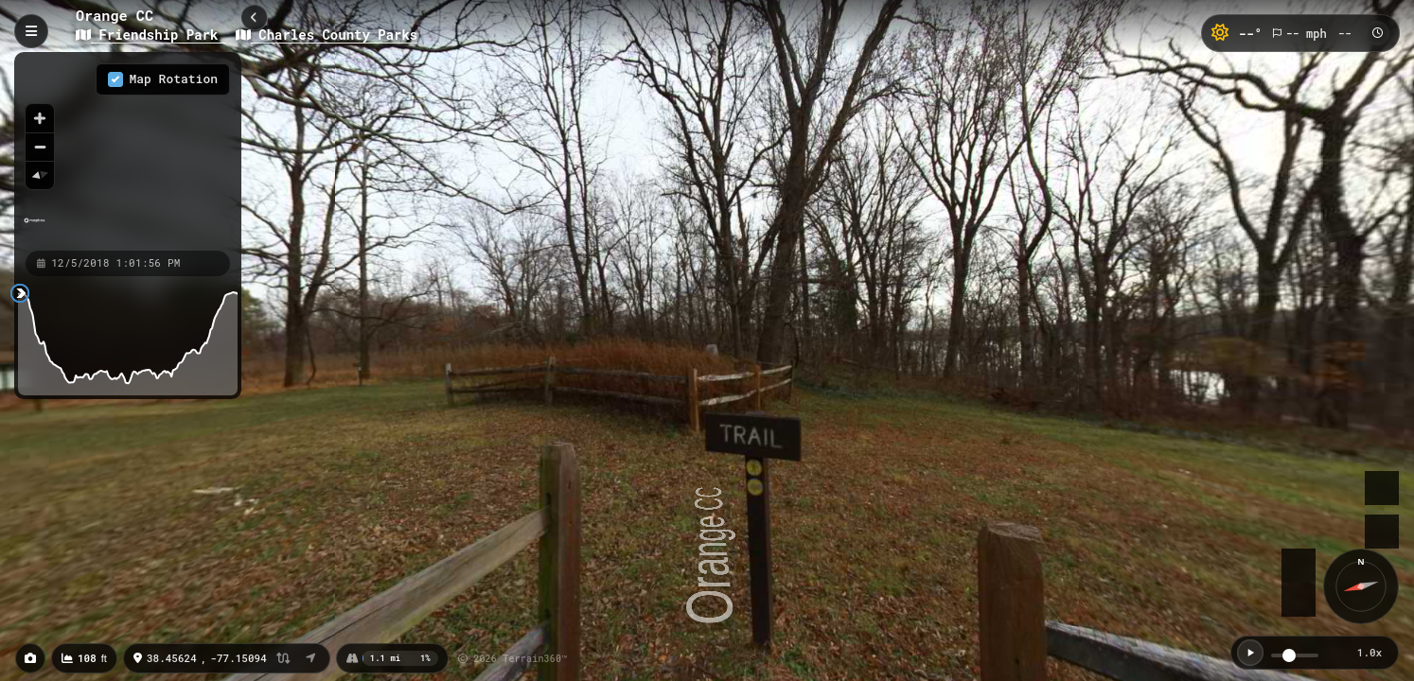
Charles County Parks (326, 35)
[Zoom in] (40, 118)
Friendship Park (151, 35)
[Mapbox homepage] (34, 228)
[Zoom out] (40, 146)
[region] (128, 150)
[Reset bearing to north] (40, 175)
